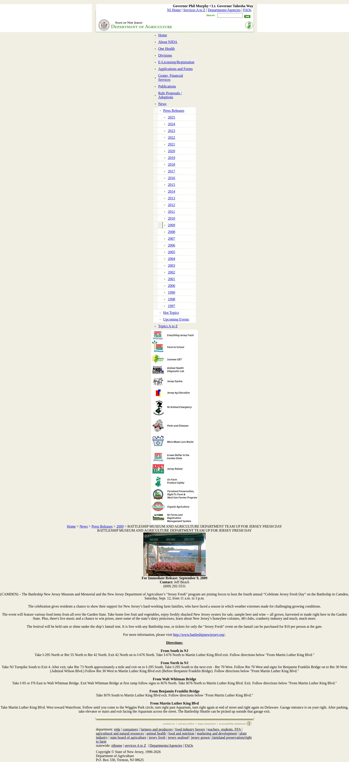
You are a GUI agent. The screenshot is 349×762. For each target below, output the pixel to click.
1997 (171, 306)
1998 (171, 299)
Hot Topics (171, 313)
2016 (171, 178)
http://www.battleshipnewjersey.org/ (199, 634)
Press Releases (173, 110)
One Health (166, 49)
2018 (171, 164)
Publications (167, 86)
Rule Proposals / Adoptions (170, 95)
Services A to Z (194, 10)
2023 (171, 131)
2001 (171, 279)
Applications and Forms (175, 69)
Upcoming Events (176, 319)
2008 (171, 232)
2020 (171, 151)
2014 (171, 191)
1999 (171, 292)
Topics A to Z (168, 326)
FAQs (247, 10)
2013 (171, 198)
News (162, 104)
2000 (171, 286)
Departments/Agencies (224, 10)
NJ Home (174, 10)
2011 (171, 212)
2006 (171, 245)
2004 (171, 259)
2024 (171, 124)
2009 (171, 225)
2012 (171, 205)
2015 (171, 185)
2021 (171, 144)
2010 (171, 218)
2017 (171, 171)
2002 (171, 272)
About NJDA (167, 42)
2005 (171, 252)
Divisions (165, 55)
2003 (171, 265)
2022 (171, 137)
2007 (171, 238)
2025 (171, 117)
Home (162, 35)
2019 (171, 158)
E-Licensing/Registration (176, 62)
